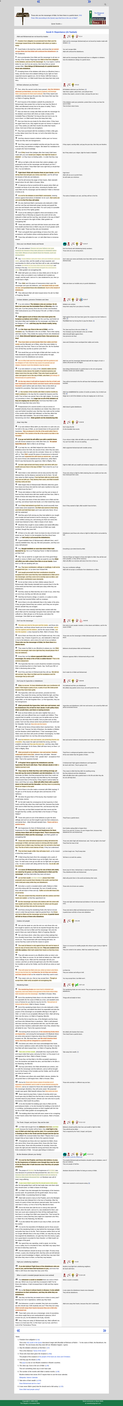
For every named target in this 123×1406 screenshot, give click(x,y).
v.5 (48, 1348)
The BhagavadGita (99, 14)
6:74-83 (67, 1157)
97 (16, 989)
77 (16, 801)
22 (16, 236)
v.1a (37, 1339)
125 (17, 1289)
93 (16, 945)
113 (17, 1159)
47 (16, 514)
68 (16, 705)
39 (16, 439)
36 (16, 391)
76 (16, 796)
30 (16, 329)
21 (16, 231)
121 (17, 1243)
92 (16, 934)
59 (16, 609)
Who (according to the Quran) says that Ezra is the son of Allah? (56, 18)
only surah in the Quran (34, 1342)
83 (16, 856)
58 (16, 601)
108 (17, 1093)
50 (16, 540)
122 (17, 1250)
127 (17, 1303)
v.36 (57, 1371)
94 (16, 954)
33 (16, 360)
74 (16, 770)
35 (16, 381)
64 (16, 663)
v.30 (47, 1365)
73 (16, 762)
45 (16, 499)
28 (16, 303)
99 (16, 1006)
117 (17, 1197)
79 (16, 817)
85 (16, 877)
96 (16, 977)
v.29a (49, 1354)
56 (16, 591)
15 (16, 179)
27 (16, 292)
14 (16, 172)
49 (16, 532)
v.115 (61, 1386)
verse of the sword (40, 1351)
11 (16, 144)
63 (16, 656)
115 (17, 1182)
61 (16, 635)
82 (16, 850)
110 (17, 1113)
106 (17, 1076)
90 (16, 909)
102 (17, 1043)
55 (16, 581)
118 (17, 1207)
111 (17, 1126)
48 (16, 524)
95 (16, 969)
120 (17, 1226)
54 (16, 572)
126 (17, 1297)
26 (16, 283)
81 (16, 840)
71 (16, 739)
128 (17, 1312)
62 (16, 647)
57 (16, 596)
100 (17, 1018)
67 (16, 692)
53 (16, 566)
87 (16, 895)
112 (17, 1140)
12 (16, 152)
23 (16, 248)
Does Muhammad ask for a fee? (30, 1383)
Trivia (33, 18)
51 (16, 548)
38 (16, 426)
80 (16, 827)
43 (16, 484)
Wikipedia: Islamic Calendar (28, 1377)
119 (17, 1221)
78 (16, 809)
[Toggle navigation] (105, 4)
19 (16, 212)
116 (17, 1190)
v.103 (39, 1380)
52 (16, 556)
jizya (23, 1362)
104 (17, 1058)
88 (16, 901)
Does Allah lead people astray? (29, 1389)
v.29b (38, 1359)
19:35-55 (72, 1157)
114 (17, 1170)
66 (16, 685)
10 (16, 138)
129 (17, 1320)
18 (16, 202)
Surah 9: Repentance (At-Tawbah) (61, 32)
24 (16, 258)
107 (17, 1082)
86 (16, 885)
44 (16, 491)
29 (16, 316)
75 (16, 789)
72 (16, 752)
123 (17, 1266)
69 (16, 712)
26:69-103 (79, 1157)
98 (16, 997)
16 (16, 184)
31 (16, 341)
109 (17, 1103)
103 (17, 1051)
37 (16, 406)
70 (16, 726)
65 (16, 671)
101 (17, 1031)
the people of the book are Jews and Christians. (55, 1357)
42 (16, 472)
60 (16, 624)
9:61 (80, 15)
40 (16, 447)
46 (16, 505)
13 (16, 161)
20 (16, 224)
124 (17, 1279)
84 (16, 869)
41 (16, 464)
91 (16, 925)
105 (17, 1066)
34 (16, 368)
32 (16, 352)
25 (16, 272)
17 (16, 195)
